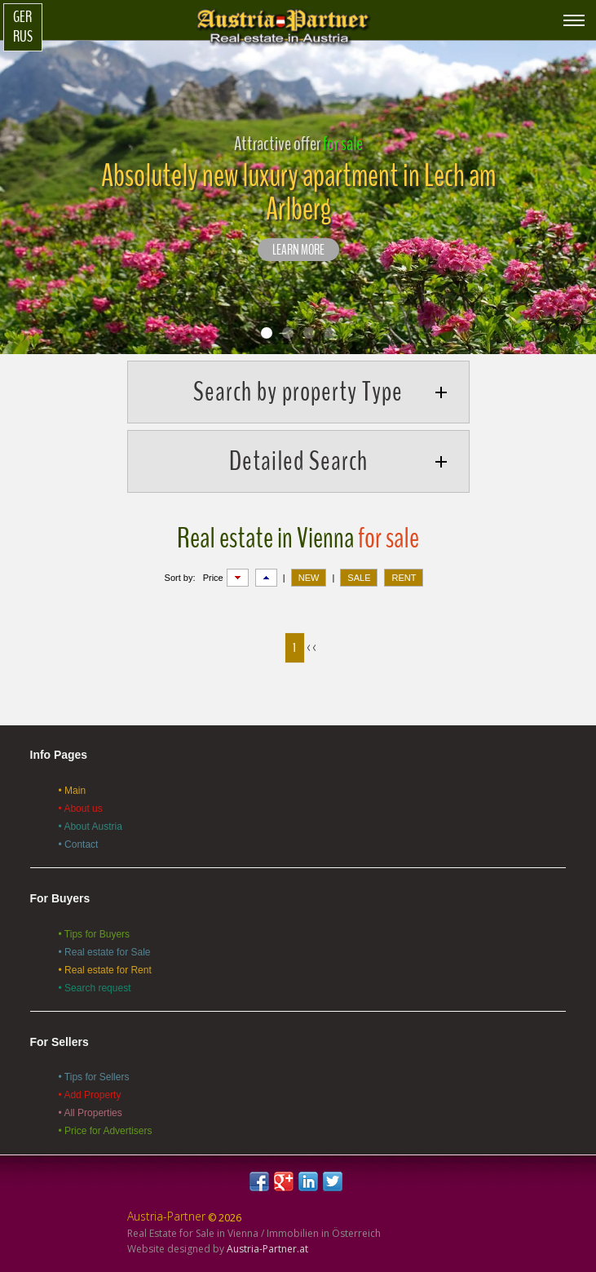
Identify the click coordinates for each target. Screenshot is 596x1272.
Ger (22, 17)
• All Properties (90, 1113)
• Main (72, 790)
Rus (23, 36)
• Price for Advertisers (105, 1131)
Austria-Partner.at (267, 1249)
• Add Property (90, 1095)
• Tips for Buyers (94, 934)
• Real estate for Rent (105, 970)
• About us (81, 808)
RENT (403, 578)
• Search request (95, 988)
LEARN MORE (298, 250)
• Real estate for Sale (105, 952)
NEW (309, 578)
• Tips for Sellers (94, 1077)
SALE (358, 578)
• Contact (79, 844)
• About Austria (90, 826)
